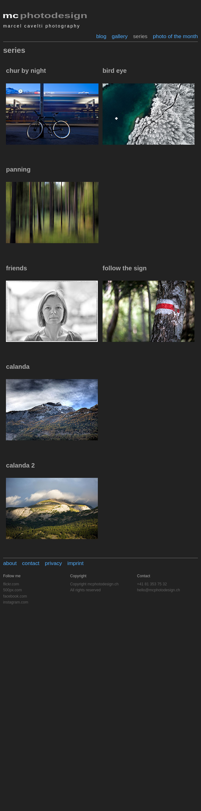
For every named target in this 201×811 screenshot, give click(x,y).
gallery (120, 36)
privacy (53, 563)
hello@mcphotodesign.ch (158, 590)
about (10, 563)
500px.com (12, 590)
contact (30, 563)
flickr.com (11, 584)
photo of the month (175, 36)
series (140, 36)
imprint (75, 563)
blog (101, 36)
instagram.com (15, 602)
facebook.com (15, 596)
